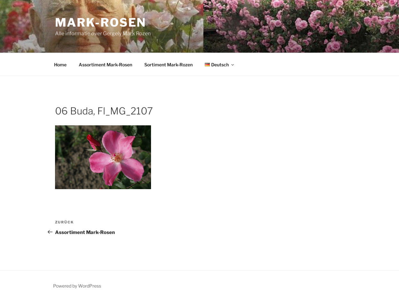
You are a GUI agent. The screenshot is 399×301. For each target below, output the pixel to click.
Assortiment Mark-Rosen (105, 64)
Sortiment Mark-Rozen (168, 64)
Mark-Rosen (101, 22)
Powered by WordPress (77, 285)
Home (60, 64)
